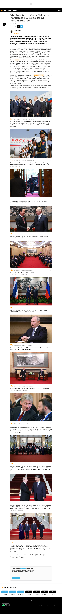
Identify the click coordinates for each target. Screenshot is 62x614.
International (13, 554)
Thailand (22, 557)
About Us (3, 600)
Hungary (17, 557)
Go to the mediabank (30, 119)
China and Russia (38, 75)
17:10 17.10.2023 (13, 23)
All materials (16, 33)
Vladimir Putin (20, 554)
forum (17, 60)
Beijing (37, 554)
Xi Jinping (26, 554)
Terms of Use (10, 600)
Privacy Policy (32, 600)
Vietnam (12, 557)
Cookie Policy (24, 600)
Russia (45, 554)
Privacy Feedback (40, 600)
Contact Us (17, 600)
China (41, 554)
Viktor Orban (32, 554)
